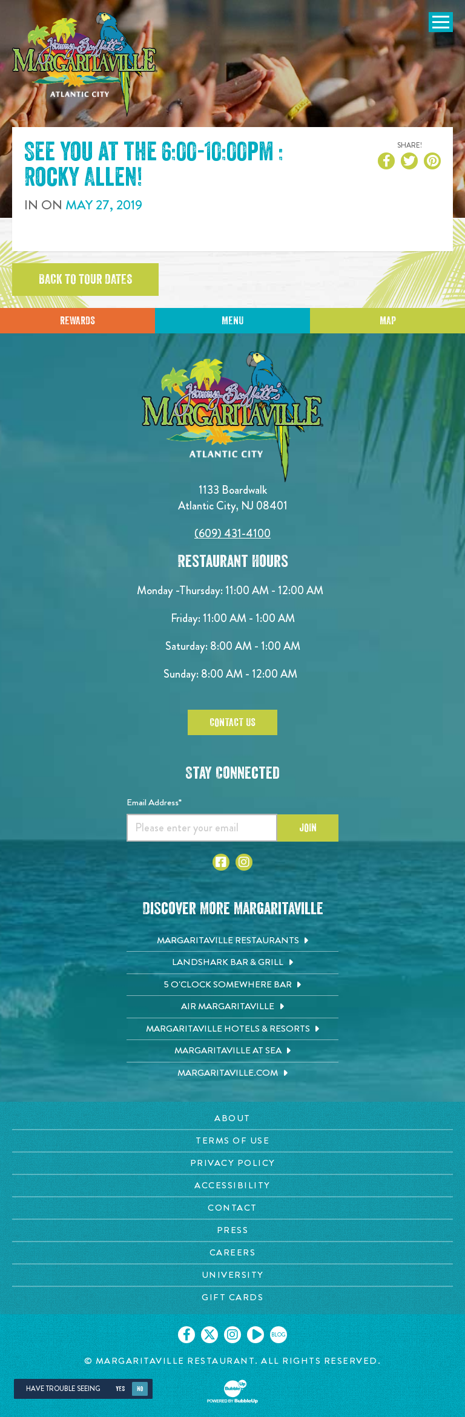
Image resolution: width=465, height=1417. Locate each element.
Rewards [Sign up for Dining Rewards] (77, 320)
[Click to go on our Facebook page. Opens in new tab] (186, 1334)
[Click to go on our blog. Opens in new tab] (278, 1334)
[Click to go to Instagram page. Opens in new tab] (244, 862)
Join (308, 827)
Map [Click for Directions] (388, 320)
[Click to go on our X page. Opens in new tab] (209, 1334)
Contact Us (232, 722)
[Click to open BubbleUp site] (232, 1391)
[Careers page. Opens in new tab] (232, 1252)
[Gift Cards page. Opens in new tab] (232, 1297)
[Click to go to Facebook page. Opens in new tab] (221, 862)
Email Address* (154, 802)
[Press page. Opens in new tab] (232, 1230)
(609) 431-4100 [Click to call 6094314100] (232, 533)
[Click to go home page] (84, 64)
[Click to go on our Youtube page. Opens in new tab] (255, 1334)
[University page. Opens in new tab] (232, 1275)
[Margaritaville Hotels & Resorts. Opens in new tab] (232, 1029)
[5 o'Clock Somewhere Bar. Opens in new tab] (232, 985)
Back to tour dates (85, 279)
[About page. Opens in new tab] (232, 1118)
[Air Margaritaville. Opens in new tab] (232, 1007)
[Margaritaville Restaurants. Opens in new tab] (232, 941)
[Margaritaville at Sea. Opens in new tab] (232, 1051)
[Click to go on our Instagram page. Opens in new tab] (232, 1334)
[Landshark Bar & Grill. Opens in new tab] (232, 963)
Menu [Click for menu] (232, 320)
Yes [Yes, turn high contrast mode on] (120, 1389)
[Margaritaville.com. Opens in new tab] (232, 1073)
